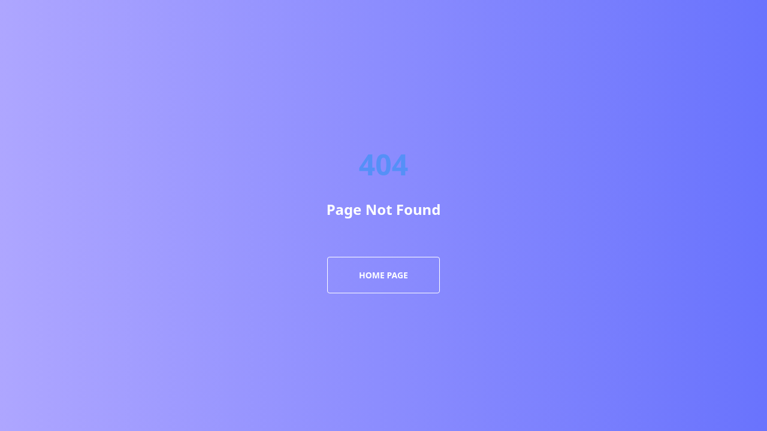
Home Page (383, 275)
